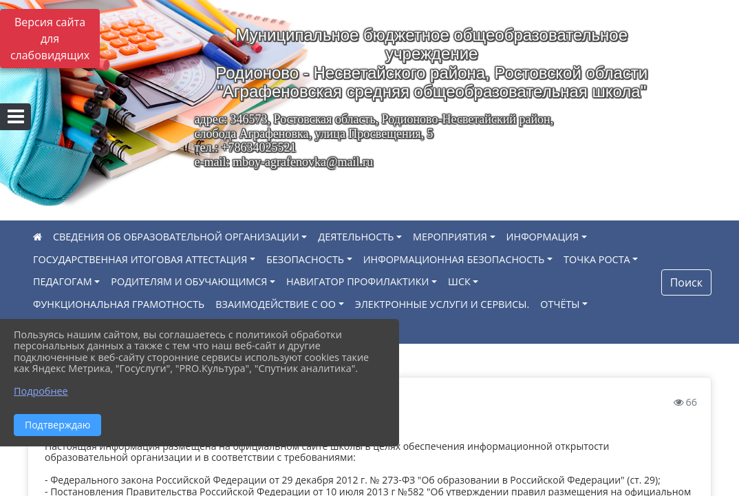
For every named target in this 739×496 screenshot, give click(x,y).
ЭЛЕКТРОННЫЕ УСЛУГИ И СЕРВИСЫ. (442, 304)
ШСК (459, 281)
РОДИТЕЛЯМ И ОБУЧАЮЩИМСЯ (189, 281)
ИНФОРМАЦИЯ (542, 236)
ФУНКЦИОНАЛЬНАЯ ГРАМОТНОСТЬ (118, 304)
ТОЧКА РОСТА (597, 259)
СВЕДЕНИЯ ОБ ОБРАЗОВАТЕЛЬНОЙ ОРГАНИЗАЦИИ (176, 236)
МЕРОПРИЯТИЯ (450, 236)
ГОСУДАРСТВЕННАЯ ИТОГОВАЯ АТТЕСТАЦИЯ (140, 259)
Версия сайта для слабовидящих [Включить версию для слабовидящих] (49, 38)
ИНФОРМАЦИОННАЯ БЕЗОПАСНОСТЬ (454, 259)
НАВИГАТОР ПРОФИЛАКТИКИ (357, 281)
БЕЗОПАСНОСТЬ (305, 259)
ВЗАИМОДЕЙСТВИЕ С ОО (275, 304)
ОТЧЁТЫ (559, 304)
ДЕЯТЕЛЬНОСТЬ (356, 236)
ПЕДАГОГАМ (62, 281)
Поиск (686, 282)
